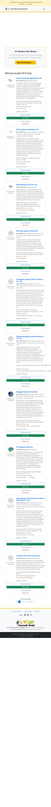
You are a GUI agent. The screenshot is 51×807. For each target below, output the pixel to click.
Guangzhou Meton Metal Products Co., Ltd (29, 280)
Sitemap (37, 611)
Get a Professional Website (18, 629)
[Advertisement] (20, 29)
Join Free (29, 4)
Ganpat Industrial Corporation (28, 556)
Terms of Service (16, 611)
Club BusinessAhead (16, 9)
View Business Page (25, 115)
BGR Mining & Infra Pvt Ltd (26, 185)
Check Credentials (25, 121)
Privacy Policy (28, 611)
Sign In (22, 4)
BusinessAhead (29, 636)
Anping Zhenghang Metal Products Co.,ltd (30, 337)
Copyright (14, 634)
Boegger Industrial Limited (26, 392)
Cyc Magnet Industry (24, 447)
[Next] (33, 602)
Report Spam (25, 123)
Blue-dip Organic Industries (27, 231)
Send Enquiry (25, 118)
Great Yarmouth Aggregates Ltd (28, 78)
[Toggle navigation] (44, 9)
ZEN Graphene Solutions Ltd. (27, 129)
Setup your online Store (34, 629)
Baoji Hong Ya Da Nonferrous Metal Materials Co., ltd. (30, 499)
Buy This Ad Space (25, 62)
